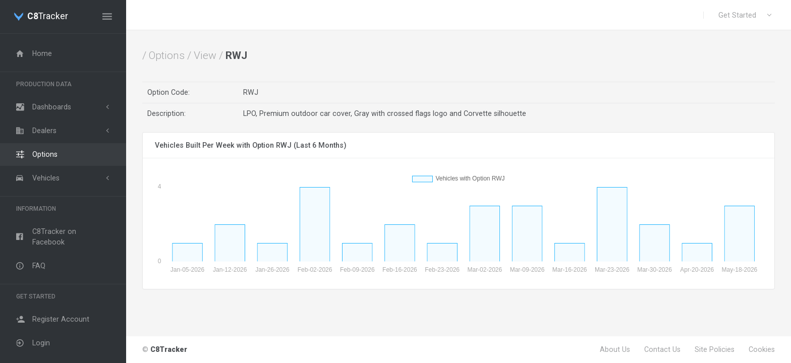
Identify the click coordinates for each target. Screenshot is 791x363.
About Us (615, 349)
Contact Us (662, 349)
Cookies (762, 349)
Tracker (47, 16)
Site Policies (714, 349)
